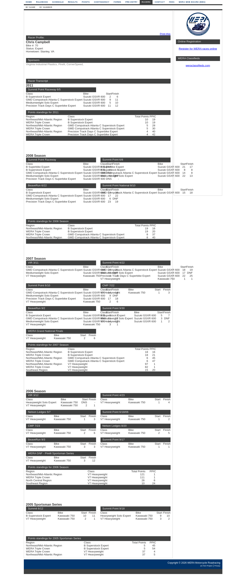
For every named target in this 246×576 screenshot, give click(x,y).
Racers (146, 2)
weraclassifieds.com (198, 65)
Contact (160, 2)
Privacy (217, 566)
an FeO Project (206, 566)
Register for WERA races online (198, 48)
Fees (172, 2)
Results (73, 2)
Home (29, 2)
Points (86, 2)
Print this (165, 33)
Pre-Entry (131, 2)
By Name (30, 7)
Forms (117, 2)
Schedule (58, 2)
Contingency (101, 2)
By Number (46, 7)
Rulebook (42, 2)
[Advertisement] (97, 21)
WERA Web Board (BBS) (192, 2)
